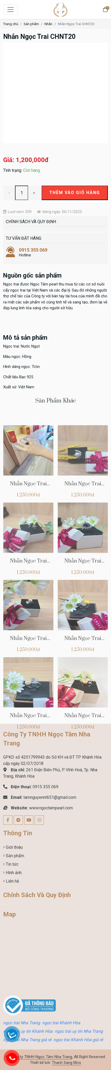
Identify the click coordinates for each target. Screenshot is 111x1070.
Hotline (55, 252)
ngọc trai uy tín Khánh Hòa (28, 1031)
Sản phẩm (31, 24)
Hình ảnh (13, 872)
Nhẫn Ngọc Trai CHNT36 (82, 515)
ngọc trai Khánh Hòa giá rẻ (78, 1039)
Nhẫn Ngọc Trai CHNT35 (28, 593)
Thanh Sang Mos (66, 1062)
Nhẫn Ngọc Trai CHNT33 (28, 670)
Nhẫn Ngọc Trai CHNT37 (28, 515)
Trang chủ (10, 24)
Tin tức (11, 864)
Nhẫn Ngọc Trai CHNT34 (82, 593)
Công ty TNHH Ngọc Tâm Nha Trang (41, 1056)
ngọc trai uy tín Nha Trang (79, 1031)
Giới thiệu (14, 847)
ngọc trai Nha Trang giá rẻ (27, 1039)
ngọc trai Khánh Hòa (61, 1022)
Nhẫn (48, 24)
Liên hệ (12, 881)
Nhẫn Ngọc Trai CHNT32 (82, 670)
